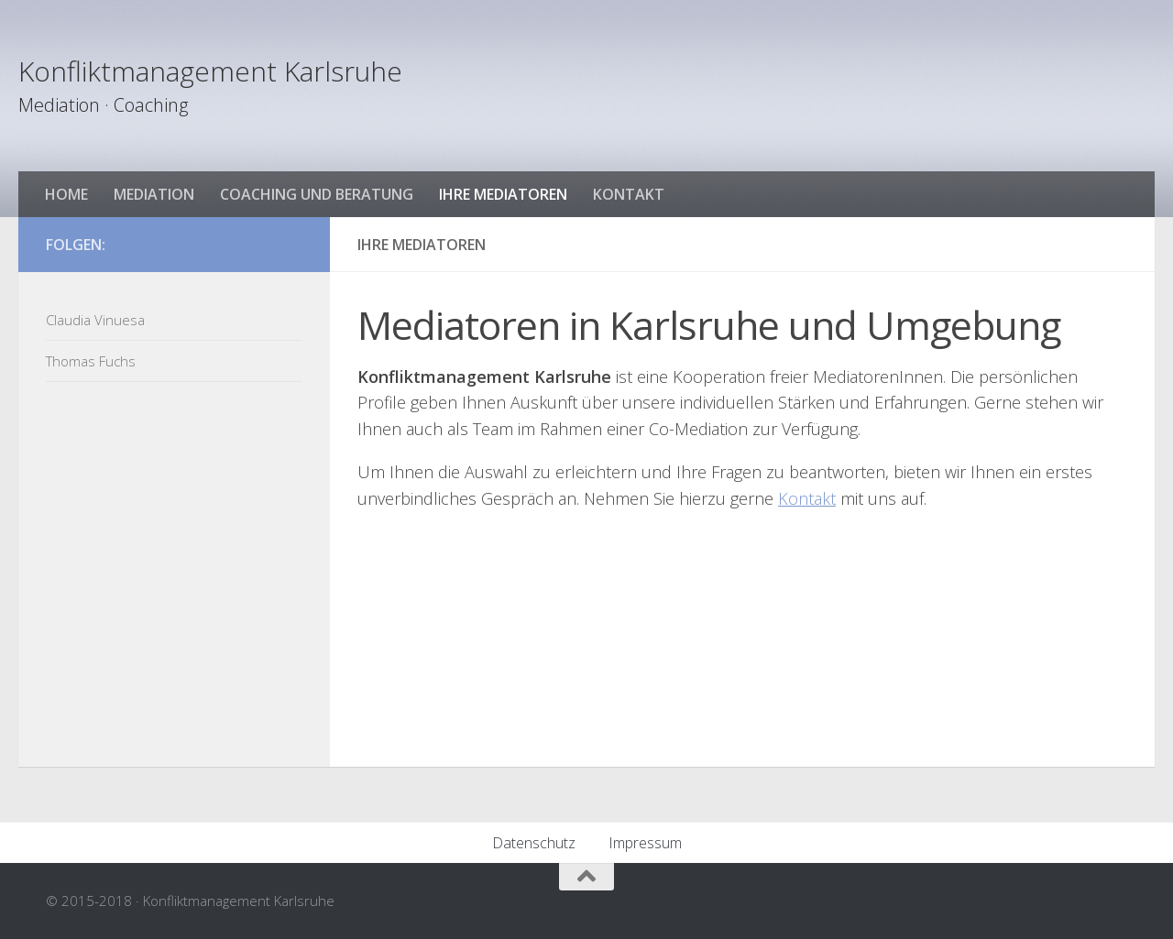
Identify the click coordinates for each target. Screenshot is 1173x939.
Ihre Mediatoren (503, 194)
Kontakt (628, 194)
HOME (66, 194)
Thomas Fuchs (91, 361)
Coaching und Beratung (316, 194)
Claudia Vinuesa (95, 320)
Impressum (645, 843)
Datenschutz (534, 843)
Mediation (154, 194)
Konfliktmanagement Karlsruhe (210, 71)
